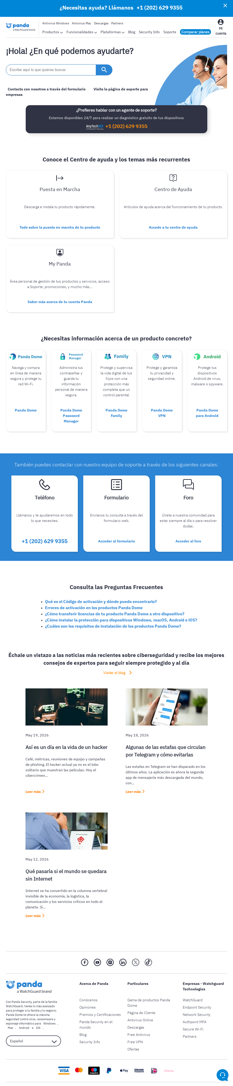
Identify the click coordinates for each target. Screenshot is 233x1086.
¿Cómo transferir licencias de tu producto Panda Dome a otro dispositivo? (114, 597)
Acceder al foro (188, 527)
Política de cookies (127, 1076)
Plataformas (112, 32)
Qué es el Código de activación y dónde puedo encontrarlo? (101, 585)
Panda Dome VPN (162, 402)
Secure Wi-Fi (193, 1013)
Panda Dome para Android (207, 402)
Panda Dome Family (116, 402)
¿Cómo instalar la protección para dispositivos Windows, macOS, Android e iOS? (121, 603)
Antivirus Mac (81, 23)
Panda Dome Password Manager (71, 405)
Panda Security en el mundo (95, 1008)
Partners (117, 23)
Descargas (101, 23)
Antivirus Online (140, 1004)
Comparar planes (195, 32)
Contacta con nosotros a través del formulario (45, 89)
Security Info (149, 32)
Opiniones (87, 991)
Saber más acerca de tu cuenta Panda (60, 295)
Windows (48, 1007)
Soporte (169, 32)
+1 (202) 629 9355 (159, 7)
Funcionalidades (81, 32)
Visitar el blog (114, 656)
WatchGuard (193, 983)
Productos (52, 32)
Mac (9, 1012)
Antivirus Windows (55, 23)
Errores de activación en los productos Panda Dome (94, 591)
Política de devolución (166, 1076)
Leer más (33, 775)
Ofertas (133, 1033)
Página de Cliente (141, 996)
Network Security (196, 998)
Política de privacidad (66, 1076)
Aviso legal (98, 1076)
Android (18, 1012)
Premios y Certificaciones (100, 998)
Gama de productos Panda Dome (148, 986)
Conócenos (88, 983)
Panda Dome (26, 399)
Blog (131, 32)
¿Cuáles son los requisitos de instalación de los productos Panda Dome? (113, 610)
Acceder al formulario (116, 527)
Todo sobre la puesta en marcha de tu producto (60, 224)
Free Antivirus (138, 1018)
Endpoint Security (197, 991)
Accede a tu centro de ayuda (173, 224)
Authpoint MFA (194, 1005)
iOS (29, 1012)
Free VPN (135, 1025)
